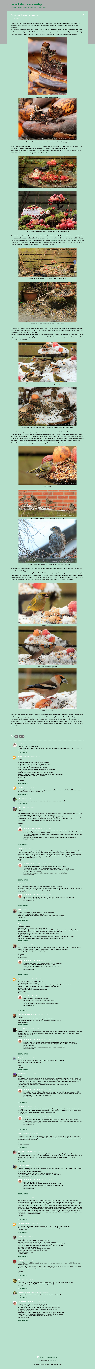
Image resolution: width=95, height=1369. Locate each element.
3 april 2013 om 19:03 (45, 1039)
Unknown (21, 787)
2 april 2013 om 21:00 (33, 1028)
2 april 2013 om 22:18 (29, 1058)
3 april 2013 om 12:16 (30, 1106)
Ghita (19, 884)
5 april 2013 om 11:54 (27, 1279)
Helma (20, 1236)
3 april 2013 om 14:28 (35, 1133)
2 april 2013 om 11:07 (26, 798)
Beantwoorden (23, 753)
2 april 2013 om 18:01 (27, 945)
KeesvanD (21, 1106)
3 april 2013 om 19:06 (45, 1089)
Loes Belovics (22, 1029)
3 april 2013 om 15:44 (38, 1151)
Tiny (19, 924)
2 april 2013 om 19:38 (37, 979)
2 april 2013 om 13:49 (27, 884)
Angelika (21, 1058)
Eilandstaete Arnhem (24, 979)
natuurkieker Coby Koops (31, 828)
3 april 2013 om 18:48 (35, 1165)
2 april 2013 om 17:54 (27, 924)
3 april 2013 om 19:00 (45, 996)
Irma (19, 910)
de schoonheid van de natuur (27, 1014)
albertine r (21, 1074)
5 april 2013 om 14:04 (44, 1292)
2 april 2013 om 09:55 (34, 744)
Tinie (19, 1279)
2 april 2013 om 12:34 (28, 848)
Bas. (19, 798)
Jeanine (20, 1260)
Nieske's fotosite (23, 756)
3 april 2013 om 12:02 (30, 1073)
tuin (16, 736)
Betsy (20, 945)
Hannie (20, 848)
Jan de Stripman (23, 744)
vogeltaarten (54, 240)
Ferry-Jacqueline (23, 1133)
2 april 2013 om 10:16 (35, 756)
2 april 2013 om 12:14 (31, 807)
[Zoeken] (87, 5)
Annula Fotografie (24, 1165)
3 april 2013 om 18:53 (45, 863)
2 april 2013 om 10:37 (30, 787)
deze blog (45, 153)
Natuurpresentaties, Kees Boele (28, 1292)
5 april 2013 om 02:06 (29, 1260)
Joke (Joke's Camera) (25, 1151)
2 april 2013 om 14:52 (27, 909)
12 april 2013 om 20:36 (41, 1301)
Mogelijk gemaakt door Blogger (47, 1357)
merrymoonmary (52, 1360)
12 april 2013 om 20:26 (46, 1179)
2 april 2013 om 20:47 (42, 1014)
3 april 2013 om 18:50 (45, 828)
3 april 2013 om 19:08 (45, 1117)
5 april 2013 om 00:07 (28, 1236)
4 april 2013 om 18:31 (36, 1223)
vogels (22, 736)
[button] (83, 15)
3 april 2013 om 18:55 (45, 894)
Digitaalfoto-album (24, 1223)
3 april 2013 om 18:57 (45, 960)
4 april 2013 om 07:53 (28, 1198)
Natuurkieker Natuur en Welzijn (27, 4)
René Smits (21, 807)
